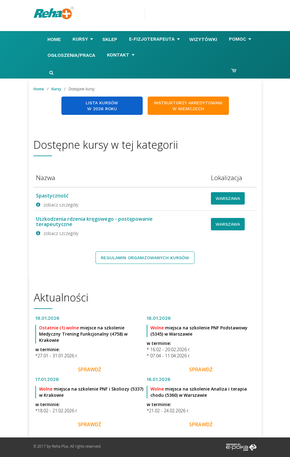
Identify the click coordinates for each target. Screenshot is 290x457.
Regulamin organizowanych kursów (145, 257)
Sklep (110, 39)
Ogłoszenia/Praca (72, 55)
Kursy (83, 39)
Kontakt (121, 55)
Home (54, 39)
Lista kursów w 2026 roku (102, 105)
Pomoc (240, 39)
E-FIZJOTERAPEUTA (154, 39)
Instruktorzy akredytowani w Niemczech (188, 105)
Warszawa (228, 198)
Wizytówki (204, 39)
